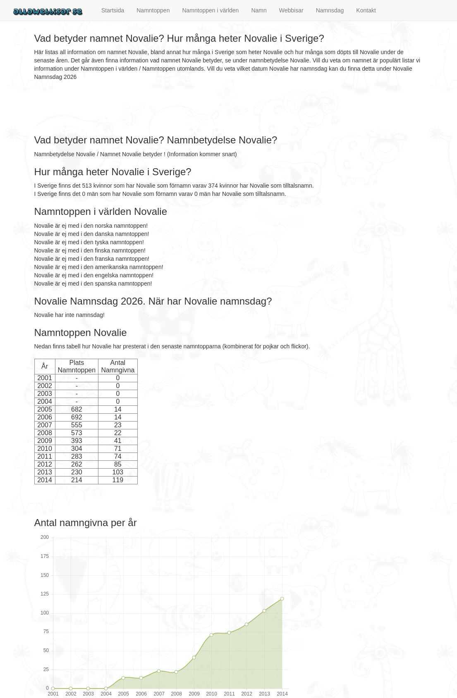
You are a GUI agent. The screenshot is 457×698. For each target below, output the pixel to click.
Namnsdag (330, 10)
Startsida (112, 10)
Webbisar (291, 10)
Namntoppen (153, 10)
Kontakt (366, 10)
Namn (258, 10)
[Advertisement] (184, 107)
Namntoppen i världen (210, 10)
